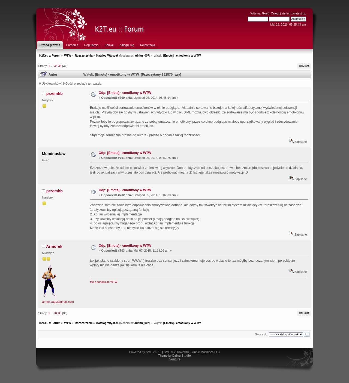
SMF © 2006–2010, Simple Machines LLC (192, 352)
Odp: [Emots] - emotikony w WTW (125, 93)
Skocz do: (261, 334)
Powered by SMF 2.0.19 (145, 352)
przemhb (54, 93)
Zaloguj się (278, 13)
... (52, 65)
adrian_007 (141, 55)
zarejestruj (298, 13)
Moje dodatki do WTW (103, 281)
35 (59, 65)
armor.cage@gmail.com (58, 301)
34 (55, 65)
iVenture (174, 359)
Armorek (54, 246)
